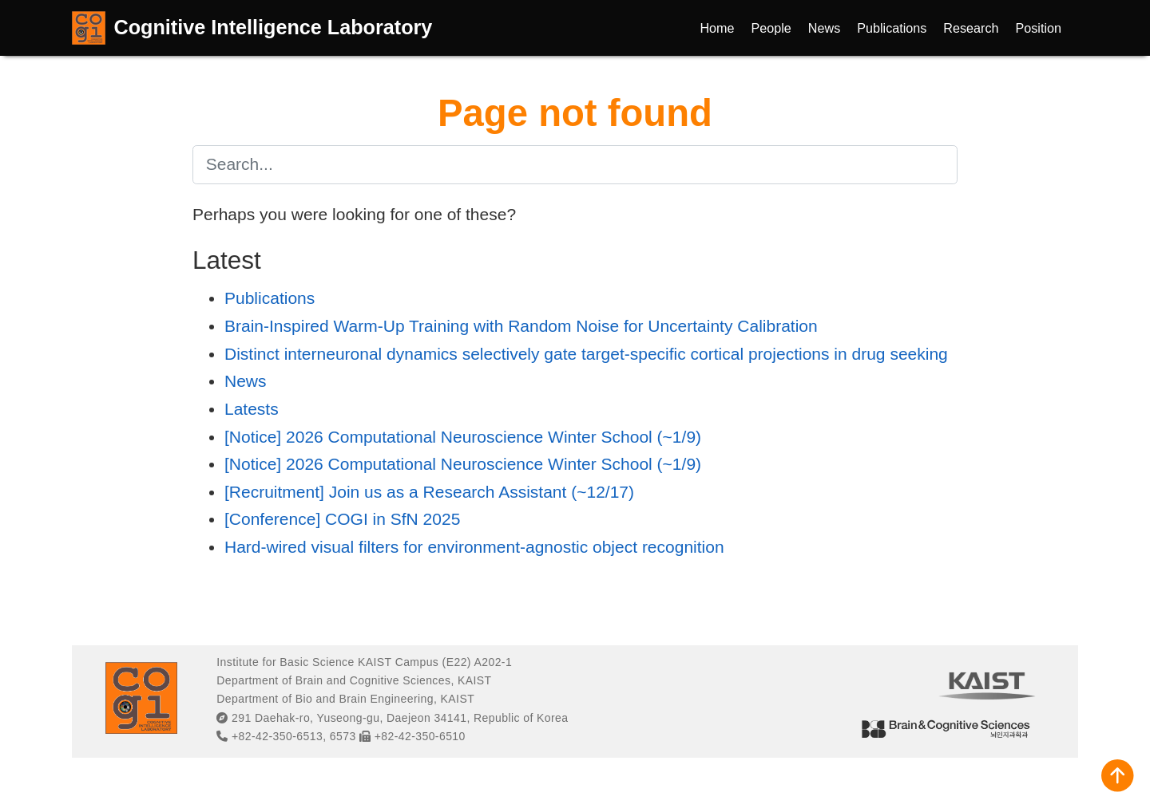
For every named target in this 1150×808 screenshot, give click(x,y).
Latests (251, 409)
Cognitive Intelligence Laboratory (273, 27)
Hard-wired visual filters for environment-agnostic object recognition (474, 547)
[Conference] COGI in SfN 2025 (342, 519)
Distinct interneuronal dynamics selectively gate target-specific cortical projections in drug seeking (586, 354)
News (245, 381)
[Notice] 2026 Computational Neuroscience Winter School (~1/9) (462, 437)
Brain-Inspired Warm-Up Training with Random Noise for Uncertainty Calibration (521, 326)
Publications (269, 298)
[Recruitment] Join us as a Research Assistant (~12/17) (429, 492)
